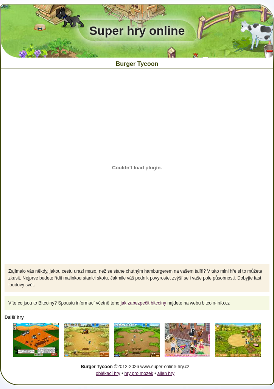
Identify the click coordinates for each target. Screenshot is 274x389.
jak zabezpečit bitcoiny (143, 303)
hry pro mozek (139, 373)
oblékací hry (108, 373)
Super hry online (137, 30)
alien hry (165, 373)
